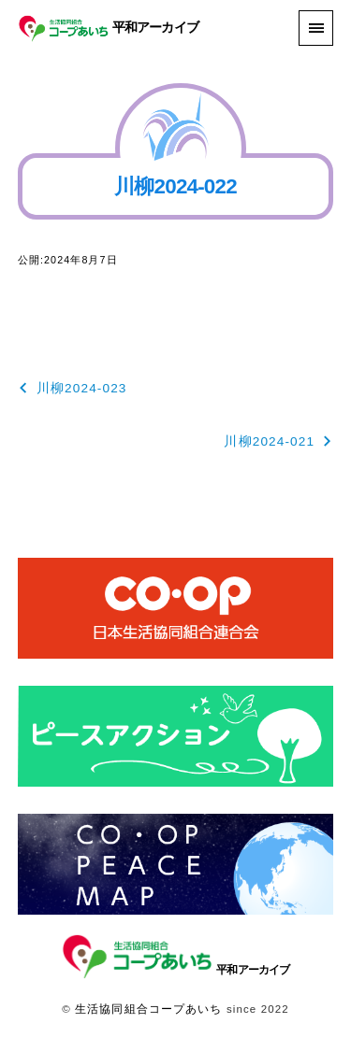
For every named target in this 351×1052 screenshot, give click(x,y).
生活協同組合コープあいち (148, 1009)
